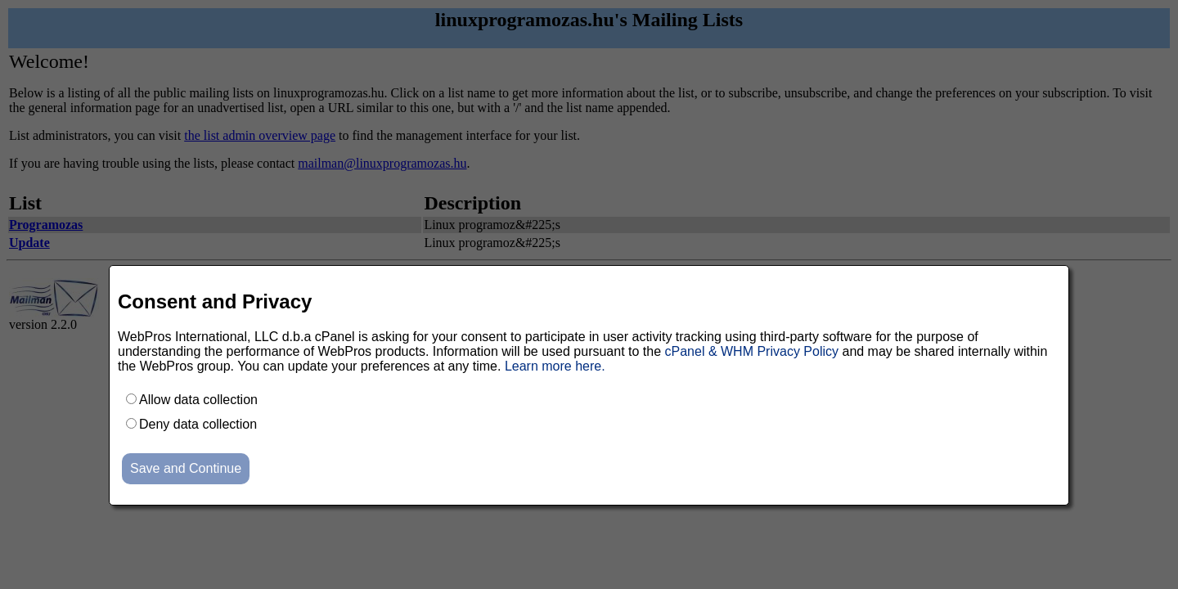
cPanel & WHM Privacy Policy (752, 351)
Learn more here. (555, 366)
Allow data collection (198, 400)
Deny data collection (198, 424)
